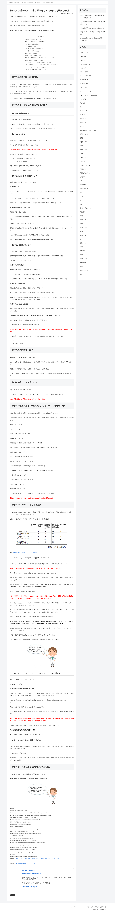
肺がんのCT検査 (32, 46)
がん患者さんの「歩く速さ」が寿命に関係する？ (92, 33)
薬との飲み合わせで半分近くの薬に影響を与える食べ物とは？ (92, 39)
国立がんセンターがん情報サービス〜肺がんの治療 (25, 552)
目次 (39, 36)
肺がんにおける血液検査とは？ (35, 48)
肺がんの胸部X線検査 (33, 44)
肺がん (12, 894)
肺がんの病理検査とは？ (34, 51)
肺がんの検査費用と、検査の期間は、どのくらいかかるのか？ (42, 58)
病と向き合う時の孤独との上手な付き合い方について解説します (92, 17)
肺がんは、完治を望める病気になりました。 (37, 69)
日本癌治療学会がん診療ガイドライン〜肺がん (26, 863)
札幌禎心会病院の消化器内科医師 (31, 873)
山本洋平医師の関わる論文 (29, 887)
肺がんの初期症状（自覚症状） (34, 39)
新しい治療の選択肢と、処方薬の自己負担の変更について (92, 23)
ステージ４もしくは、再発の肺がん (37, 67)
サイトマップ (81, 907)
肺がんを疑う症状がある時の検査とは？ (36, 41)
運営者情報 (89, 907)
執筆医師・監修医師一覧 (100, 907)
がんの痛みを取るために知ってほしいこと (92, 28)
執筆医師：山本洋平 (28, 870)
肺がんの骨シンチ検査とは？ (33, 55)
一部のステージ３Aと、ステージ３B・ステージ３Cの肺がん (43, 64)
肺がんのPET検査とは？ (32, 53)
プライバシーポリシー (71, 907)
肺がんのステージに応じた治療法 (34, 60)
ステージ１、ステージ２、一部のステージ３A (39, 62)
